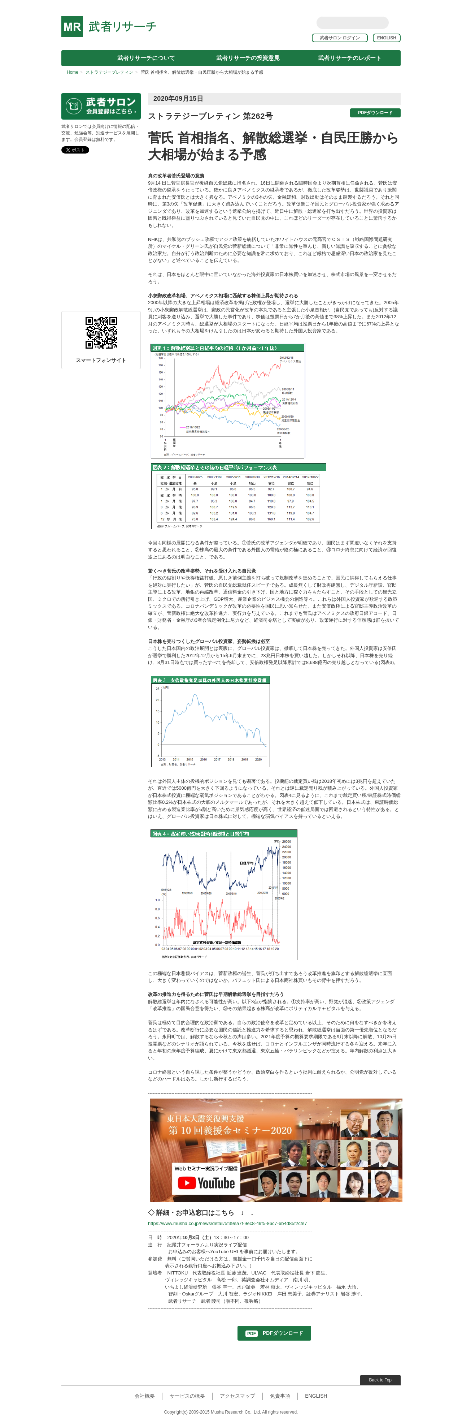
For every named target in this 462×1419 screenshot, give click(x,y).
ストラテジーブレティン (109, 72)
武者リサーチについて (146, 58)
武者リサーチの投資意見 (248, 58)
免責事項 (280, 1396)
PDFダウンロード (375, 112)
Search (382, 23)
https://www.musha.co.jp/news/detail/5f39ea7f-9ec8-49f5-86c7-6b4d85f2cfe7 (227, 1223)
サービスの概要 (187, 1396)
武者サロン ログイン (343, 37)
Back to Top (380, 1380)
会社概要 (145, 1396)
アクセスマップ (237, 1396)
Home (72, 72)
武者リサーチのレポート (350, 58)
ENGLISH (386, 37)
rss (396, 22)
